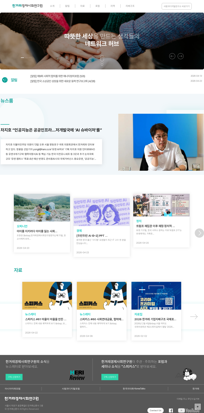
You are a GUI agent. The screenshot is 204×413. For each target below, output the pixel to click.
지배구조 (130, 5)
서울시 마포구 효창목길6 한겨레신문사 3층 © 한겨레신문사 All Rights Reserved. (24, 407)
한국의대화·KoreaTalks (134, 388)
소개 (52, 5)
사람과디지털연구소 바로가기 (177, 6)
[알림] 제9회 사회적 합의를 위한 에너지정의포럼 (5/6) (116, 76)
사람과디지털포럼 (71, 388)
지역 (112, 5)
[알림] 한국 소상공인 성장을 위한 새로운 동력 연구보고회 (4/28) (116, 81)
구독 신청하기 (14, 377)
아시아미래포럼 (12, 388)
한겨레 (196, 388)
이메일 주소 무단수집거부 (188, 399)
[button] (22, 57)
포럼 (97, 5)
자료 (82, 5)
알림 (67, 5)
